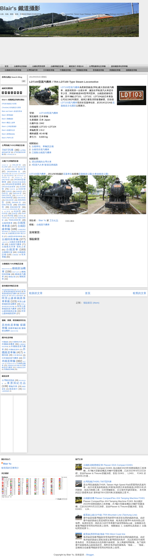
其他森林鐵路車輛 (8, 290)
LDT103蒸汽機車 (69, 102)
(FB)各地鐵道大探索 (9, 104)
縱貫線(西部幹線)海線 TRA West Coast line (104, 534)
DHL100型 (17, 165)
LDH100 (4, 209)
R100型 (17, 211)
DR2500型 (20, 175)
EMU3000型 (7, 197)
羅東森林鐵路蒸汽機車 (14, 293)
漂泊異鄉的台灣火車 (41, 161)
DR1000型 (21, 169)
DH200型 (5, 165)
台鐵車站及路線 (20, 66)
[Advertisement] (74, 50)
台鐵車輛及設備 (57, 66)
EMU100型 (17, 193)
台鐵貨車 (12, 249)
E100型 (12, 189)
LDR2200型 (13, 209)
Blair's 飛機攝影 (7, 119)
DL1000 (5, 167)
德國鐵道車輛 (131, 70)
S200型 (20, 216)
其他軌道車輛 (10, 324)
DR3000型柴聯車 (13, 184)
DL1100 (14, 167)
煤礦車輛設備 (14, 328)
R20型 (10, 215)
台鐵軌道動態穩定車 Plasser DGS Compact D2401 (108, 465)
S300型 (4, 218)
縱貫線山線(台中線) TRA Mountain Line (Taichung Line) (110, 515)
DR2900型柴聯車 (19, 182)
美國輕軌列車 (11, 363)
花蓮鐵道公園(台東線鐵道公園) (93, 174)
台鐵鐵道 (15, 254)
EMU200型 (19, 195)
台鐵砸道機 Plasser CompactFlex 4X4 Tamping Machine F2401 (114, 498)
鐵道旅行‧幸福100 (76, 66)
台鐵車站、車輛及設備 (43, 146)
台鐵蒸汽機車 (43, 224)
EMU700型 (7, 205)
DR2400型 (10, 175)
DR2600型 (19, 177)
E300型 (9, 191)
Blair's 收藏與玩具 (8, 130)
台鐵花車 (4, 242)
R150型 (5, 213)
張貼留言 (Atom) (91, 303)
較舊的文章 (139, 293)
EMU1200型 (7, 195)
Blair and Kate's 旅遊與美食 (12, 111)
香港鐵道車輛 (98, 70)
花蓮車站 (67, 174)
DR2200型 (15, 173)
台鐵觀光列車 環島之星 (14, 247)
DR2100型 (5, 173)
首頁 (6, 66)
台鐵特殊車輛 (10, 239)
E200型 (22, 189)
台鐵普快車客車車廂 (14, 236)
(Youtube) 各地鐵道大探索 (11, 107)
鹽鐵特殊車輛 (14, 331)
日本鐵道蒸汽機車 (10, 358)
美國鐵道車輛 (114, 70)
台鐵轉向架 (7, 252)
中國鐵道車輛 (65, 70)
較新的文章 (35, 293)
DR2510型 (6, 177)
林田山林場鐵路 (21, 290)
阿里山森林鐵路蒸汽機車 (14, 307)
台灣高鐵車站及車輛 (97, 66)
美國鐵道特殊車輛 (13, 365)
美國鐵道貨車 (21, 367)
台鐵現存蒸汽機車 (40, 149)
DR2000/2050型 (14, 172)
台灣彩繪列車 (32, 70)
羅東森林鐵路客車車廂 (12, 292)
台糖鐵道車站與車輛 (13, 70)
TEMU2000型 (14, 220)
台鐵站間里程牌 (38, 66)
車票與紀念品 (16, 383)
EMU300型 (21, 198)
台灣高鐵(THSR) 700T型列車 (97, 481)
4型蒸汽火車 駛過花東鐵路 (45, 165)
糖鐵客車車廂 (6, 268)
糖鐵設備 (12, 277)
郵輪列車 (13, 386)
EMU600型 (16, 202)
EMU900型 (15, 207)
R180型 (15, 213)
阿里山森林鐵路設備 (14, 310)
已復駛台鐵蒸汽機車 (41, 152)
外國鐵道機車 (8, 344)
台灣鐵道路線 (8, 380)
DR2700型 (6, 180)
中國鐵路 (5, 342)
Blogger (90, 554)
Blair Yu (7, 463)
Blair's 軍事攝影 (7, 115)
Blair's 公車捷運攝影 (9, 126)
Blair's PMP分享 (8, 138)
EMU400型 (9, 200)
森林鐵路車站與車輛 (119, 66)
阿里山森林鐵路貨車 (14, 312)
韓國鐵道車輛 (81, 70)
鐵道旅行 (13, 389)
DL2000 (23, 167)
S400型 (12, 218)
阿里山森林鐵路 (17, 295)
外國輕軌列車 (17, 342)
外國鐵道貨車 (14, 349)
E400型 (19, 191)
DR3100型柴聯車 (9, 187)
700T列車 (8, 149)
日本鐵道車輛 (48, 70)
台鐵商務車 (7, 223)
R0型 (8, 211)
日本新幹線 (17, 355)
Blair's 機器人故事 (8, 123)
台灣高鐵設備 (10, 154)
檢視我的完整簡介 (10, 468)
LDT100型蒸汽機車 (70, 87)
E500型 (5, 193)
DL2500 (8, 169)
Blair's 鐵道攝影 (20, 8)
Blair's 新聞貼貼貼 (8, 134)
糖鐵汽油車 (15, 272)
